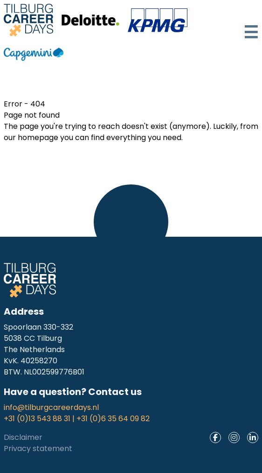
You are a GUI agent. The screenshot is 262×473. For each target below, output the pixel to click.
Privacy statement (38, 448)
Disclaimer (23, 437)
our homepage (31, 137)
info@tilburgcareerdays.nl (51, 407)
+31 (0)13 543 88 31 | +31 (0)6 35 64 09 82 (77, 418)
